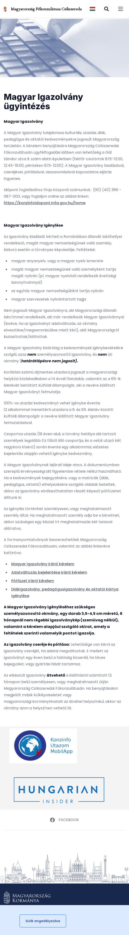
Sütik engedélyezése (43, 921)
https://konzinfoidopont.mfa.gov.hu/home (44, 203)
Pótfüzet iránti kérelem (32, 580)
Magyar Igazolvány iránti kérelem (42, 564)
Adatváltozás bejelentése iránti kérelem (49, 572)
